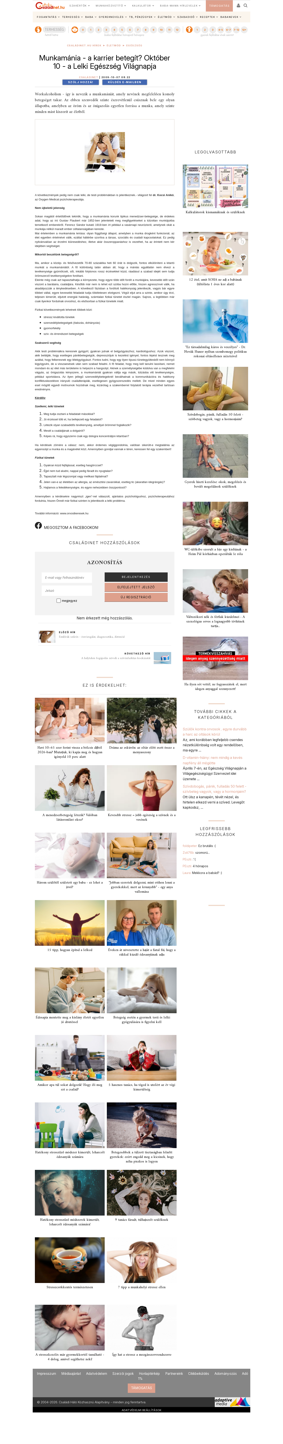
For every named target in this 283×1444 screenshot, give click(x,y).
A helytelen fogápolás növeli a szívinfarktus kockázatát (115, 658)
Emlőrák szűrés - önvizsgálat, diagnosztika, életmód (91, 637)
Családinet (88, 77)
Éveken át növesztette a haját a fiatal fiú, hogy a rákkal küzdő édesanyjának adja (142, 952)
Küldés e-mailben (125, 82)
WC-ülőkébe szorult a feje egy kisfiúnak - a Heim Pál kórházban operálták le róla (215, 552)
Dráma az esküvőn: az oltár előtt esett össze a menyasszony (141, 750)
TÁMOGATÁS (219, 5)
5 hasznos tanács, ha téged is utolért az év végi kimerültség (142, 1087)
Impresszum (46, 1374)
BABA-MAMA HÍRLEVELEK (179, 5)
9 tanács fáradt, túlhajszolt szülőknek (141, 1220)
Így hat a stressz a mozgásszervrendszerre (141, 1355)
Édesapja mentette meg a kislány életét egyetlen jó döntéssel (70, 1020)
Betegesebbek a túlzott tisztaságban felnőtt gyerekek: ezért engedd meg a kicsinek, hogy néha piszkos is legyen (142, 1157)
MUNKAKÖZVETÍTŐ (109, 5)
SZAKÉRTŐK (78, 5)
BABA (89, 16)
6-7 (228, 29)
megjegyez (69, 600)
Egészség (134, 45)
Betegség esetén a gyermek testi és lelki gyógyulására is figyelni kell (141, 1020)
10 (161, 29)
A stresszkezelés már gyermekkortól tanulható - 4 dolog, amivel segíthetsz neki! (70, 1357)
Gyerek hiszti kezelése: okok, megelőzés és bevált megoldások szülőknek (215, 484)
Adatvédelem (96, 1374)
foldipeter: (199, 846)
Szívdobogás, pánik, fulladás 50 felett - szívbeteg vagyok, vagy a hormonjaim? (215, 417)
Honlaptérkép (149, 1374)
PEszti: (189, 859)
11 (169, 29)
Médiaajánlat (71, 1374)
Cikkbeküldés (198, 1374)
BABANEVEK (229, 16)
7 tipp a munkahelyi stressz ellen (141, 1287)
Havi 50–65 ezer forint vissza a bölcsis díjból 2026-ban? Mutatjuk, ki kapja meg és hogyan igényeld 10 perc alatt (70, 752)
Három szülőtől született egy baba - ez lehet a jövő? (70, 885)
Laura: (202, 873)
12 (177, 29)
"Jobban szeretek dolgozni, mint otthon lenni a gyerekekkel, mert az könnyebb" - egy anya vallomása (142, 887)
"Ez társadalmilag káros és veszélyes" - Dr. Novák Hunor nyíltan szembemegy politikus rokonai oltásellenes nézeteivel (215, 351)
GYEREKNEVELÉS (111, 16)
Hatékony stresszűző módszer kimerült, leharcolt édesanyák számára (70, 1154)
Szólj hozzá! (80, 82)
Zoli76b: (196, 852)
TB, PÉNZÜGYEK (141, 16)
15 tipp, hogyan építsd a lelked (69, 950)
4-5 (220, 29)
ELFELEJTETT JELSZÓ (136, 587)
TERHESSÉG (71, 16)
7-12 (236, 29)
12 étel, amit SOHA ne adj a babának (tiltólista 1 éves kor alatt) (215, 282)
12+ (244, 29)
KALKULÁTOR (141, 5)
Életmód (114, 45)
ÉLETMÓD (165, 16)
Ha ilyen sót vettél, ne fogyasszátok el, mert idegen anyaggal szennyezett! (215, 686)
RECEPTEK (207, 16)
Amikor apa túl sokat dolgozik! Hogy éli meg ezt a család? (70, 1087)
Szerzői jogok (123, 1374)
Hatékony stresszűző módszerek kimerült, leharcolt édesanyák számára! (69, 1222)
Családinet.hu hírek (84, 45)
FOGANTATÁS (47, 16)
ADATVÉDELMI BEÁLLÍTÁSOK (142, 1410)
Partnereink (174, 1374)
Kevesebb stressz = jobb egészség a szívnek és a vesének (142, 817)
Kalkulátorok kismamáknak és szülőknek (215, 212)
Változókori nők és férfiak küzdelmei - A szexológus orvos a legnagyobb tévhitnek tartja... (215, 621)
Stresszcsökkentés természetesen (70, 1287)
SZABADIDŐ (186, 16)
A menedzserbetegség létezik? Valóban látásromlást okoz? (70, 817)
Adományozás (226, 1374)
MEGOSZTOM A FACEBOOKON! (66, 526)
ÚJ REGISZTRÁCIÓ (136, 597)
